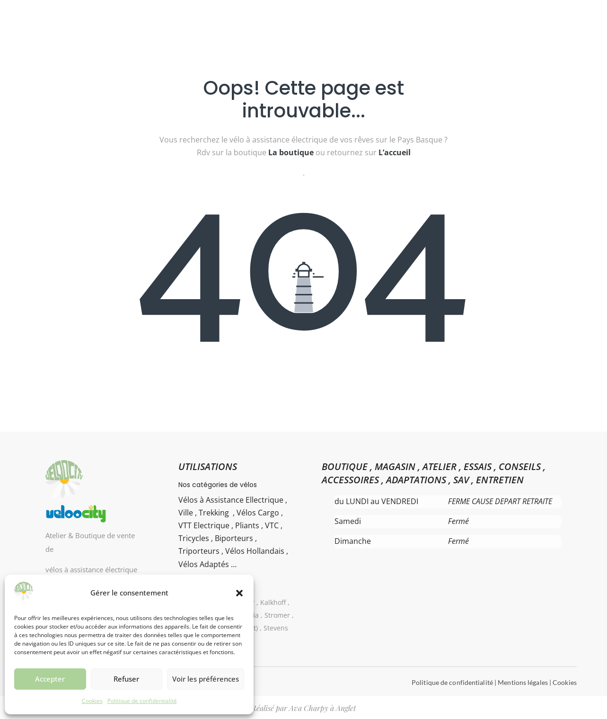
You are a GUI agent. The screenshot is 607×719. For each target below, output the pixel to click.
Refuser (126, 678)
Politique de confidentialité (142, 701)
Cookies (92, 701)
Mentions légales (523, 682)
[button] (239, 593)
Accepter (50, 678)
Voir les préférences (205, 678)
